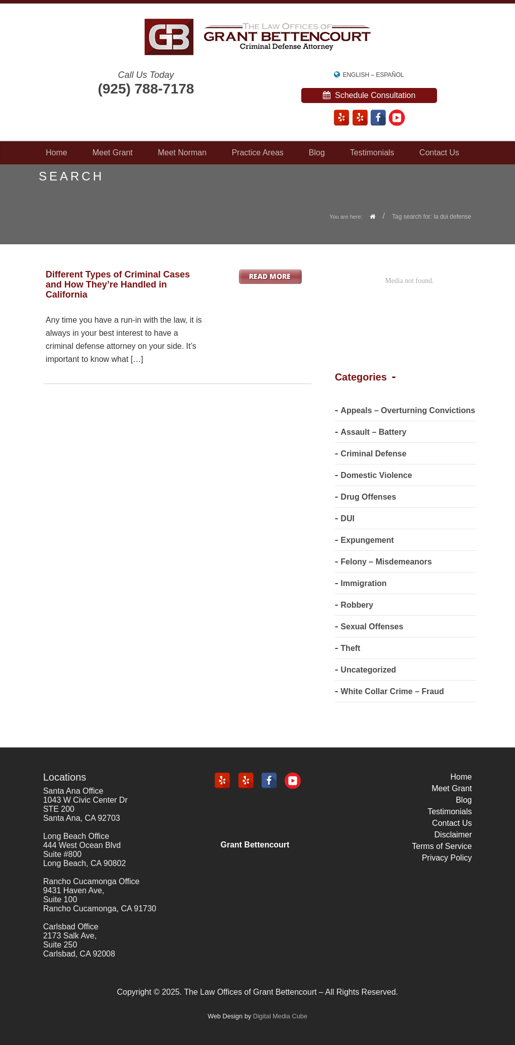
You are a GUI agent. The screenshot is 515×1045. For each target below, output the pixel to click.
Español (390, 74)
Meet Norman (182, 152)
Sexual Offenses (371, 626)
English (355, 74)
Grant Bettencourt (255, 844)
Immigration (363, 583)
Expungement (367, 540)
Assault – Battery (373, 432)
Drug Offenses (368, 497)
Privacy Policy (447, 857)
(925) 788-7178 (146, 89)
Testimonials (372, 152)
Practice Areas (258, 152)
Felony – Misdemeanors (386, 561)
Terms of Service (442, 846)
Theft (350, 648)
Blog (317, 152)
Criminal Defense (373, 453)
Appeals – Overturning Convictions (407, 410)
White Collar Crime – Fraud (392, 691)
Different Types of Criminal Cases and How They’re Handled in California (118, 284)
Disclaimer (453, 834)
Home (56, 152)
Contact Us (439, 152)
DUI (347, 518)
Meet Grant (113, 152)
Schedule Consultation (369, 95)
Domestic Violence (376, 475)
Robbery (356, 605)
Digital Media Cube (280, 1016)
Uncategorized (368, 670)
